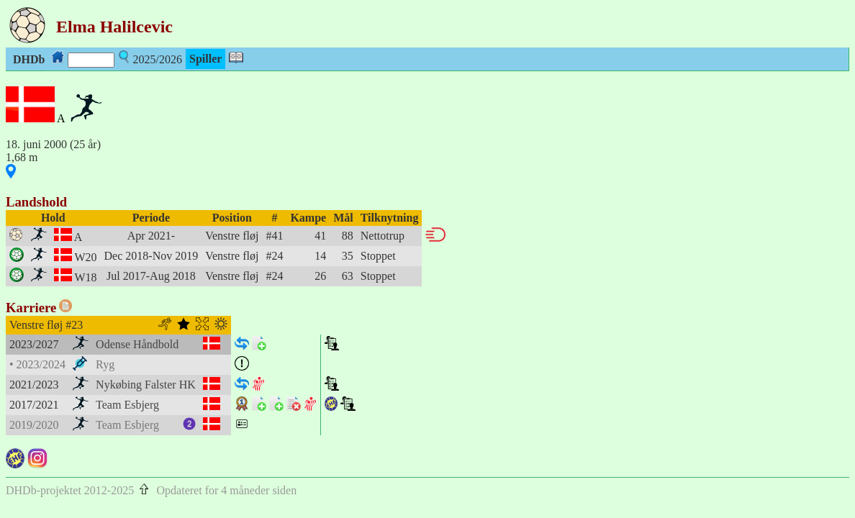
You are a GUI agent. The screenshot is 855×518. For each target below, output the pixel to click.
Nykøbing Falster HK (146, 384)
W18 (85, 277)
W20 (85, 257)
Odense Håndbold (137, 344)
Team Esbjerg (127, 405)
